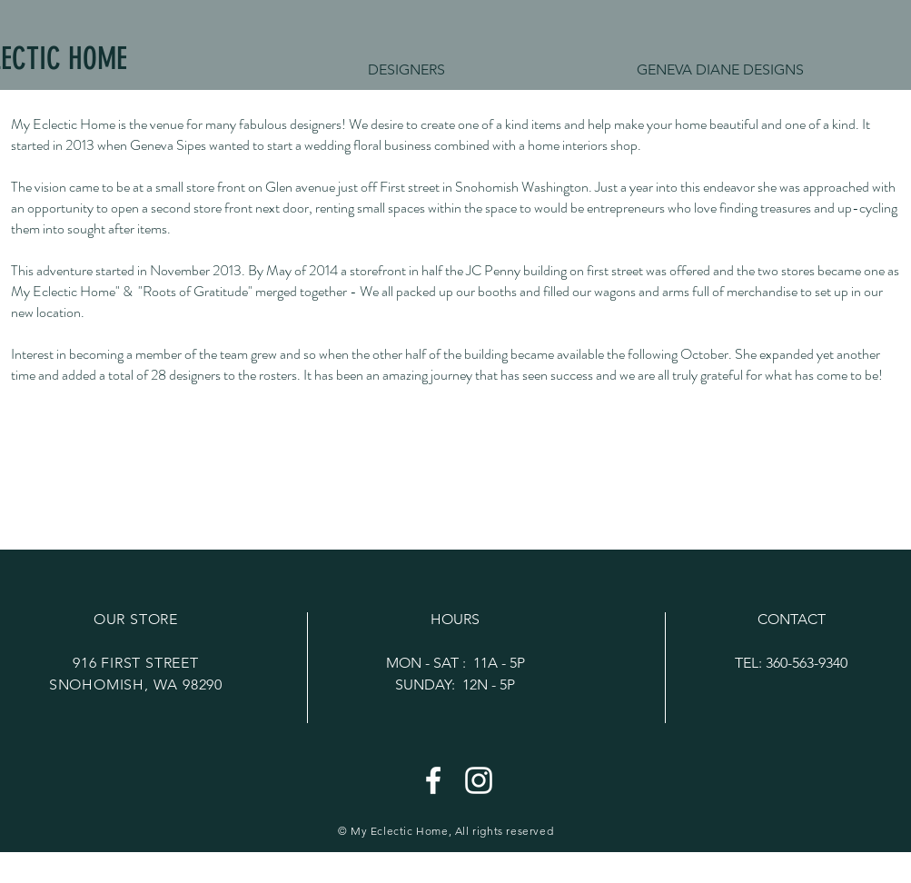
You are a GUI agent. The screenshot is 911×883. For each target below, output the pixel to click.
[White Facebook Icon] (433, 780)
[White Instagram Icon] (478, 780)
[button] (720, 69)
